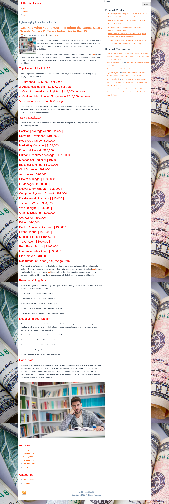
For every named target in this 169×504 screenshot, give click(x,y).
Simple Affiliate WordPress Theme (93, 502)
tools (24, 15)
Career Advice (28, 480)
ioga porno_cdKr (113, 73)
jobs (24, 8)
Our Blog (26, 483)
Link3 (92, 492)
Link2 (86, 492)
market (25, 12)
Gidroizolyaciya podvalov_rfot (118, 53)
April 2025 (27, 450)
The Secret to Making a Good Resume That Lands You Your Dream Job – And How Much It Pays (128, 56)
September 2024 (29, 464)
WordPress (76, 502)
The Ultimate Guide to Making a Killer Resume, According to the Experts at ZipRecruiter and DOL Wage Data (128, 66)
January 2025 (28, 457)
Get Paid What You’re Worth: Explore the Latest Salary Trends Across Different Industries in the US (61, 29)
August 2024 (27, 467)
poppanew (55, 35)
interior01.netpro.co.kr (115, 63)
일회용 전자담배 (113, 79)
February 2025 (28, 454)
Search (107, 1)
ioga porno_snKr (113, 89)
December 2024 (29, 460)
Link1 (81, 492)
